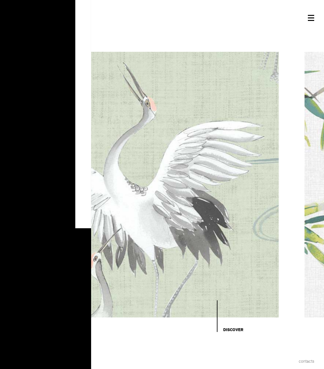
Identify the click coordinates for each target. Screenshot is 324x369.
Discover (233, 329)
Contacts (306, 361)
